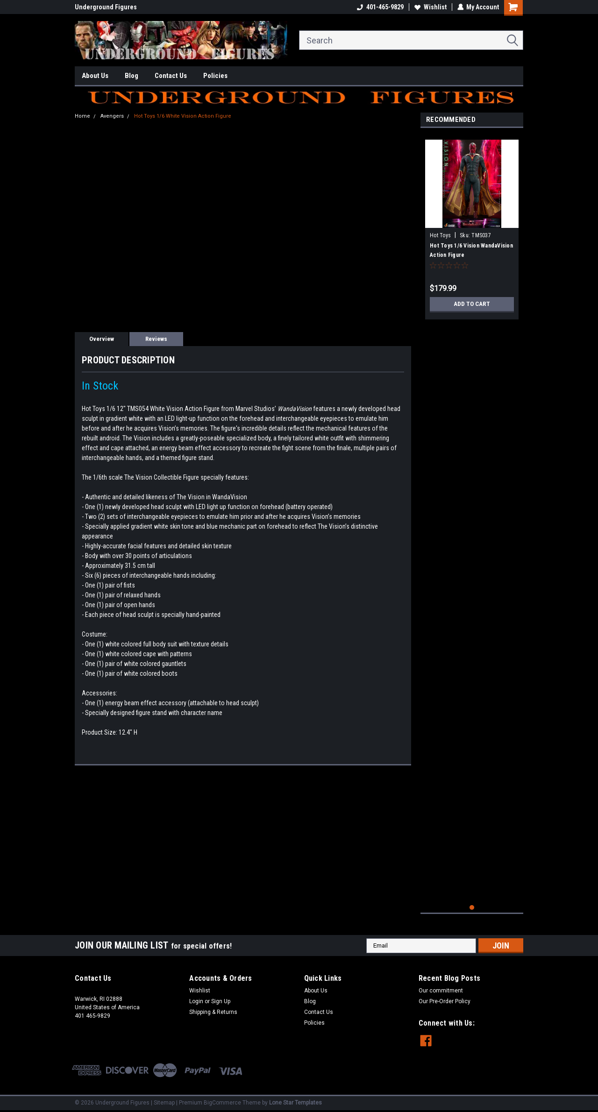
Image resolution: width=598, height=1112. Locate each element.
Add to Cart (472, 304)
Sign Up (220, 1001)
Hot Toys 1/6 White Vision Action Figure (182, 116)
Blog (131, 75)
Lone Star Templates (295, 1102)
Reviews (156, 338)
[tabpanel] (472, 226)
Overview (101, 338)
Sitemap (164, 1102)
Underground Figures (106, 7)
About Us (95, 75)
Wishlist (430, 7)
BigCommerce (222, 1102)
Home (82, 116)
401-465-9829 (379, 7)
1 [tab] (472, 907)
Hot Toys (440, 235)
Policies (215, 75)
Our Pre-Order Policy (444, 1001)
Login (196, 1001)
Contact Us (171, 75)
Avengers (112, 116)
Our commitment (441, 990)
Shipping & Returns (213, 1012)
